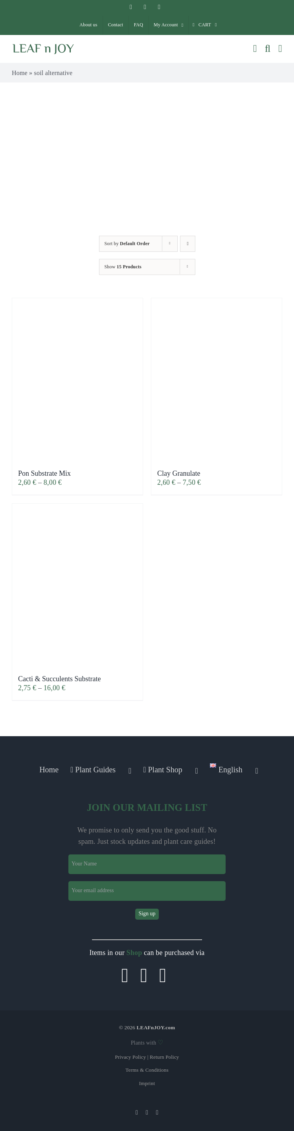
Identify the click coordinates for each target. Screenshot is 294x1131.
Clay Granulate (178, 473)
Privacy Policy (130, 1057)
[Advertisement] (147, 141)
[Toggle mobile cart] (255, 49)
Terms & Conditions (147, 1070)
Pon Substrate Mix (44, 473)
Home (20, 73)
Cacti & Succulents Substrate (59, 679)
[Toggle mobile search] (268, 49)
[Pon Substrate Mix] (77, 379)
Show (123, 266)
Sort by (127, 243)
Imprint (147, 1083)
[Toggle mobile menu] (280, 49)
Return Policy (164, 1057)
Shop (134, 953)
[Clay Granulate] (216, 379)
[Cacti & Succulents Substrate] (77, 585)
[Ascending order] (187, 244)
